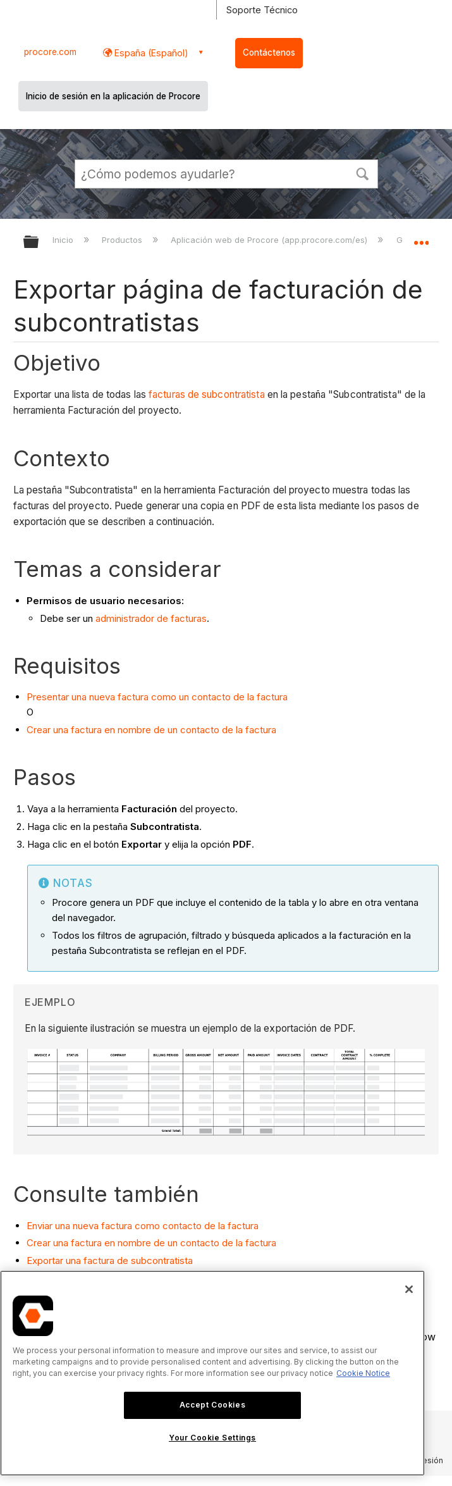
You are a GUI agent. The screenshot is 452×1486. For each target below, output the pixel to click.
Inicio (64, 240)
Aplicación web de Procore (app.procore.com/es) (270, 240)
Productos (123, 240)
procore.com (50, 52)
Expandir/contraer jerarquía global (39, 242)
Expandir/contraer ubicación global (421, 238)
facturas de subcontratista (207, 394)
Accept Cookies (212, 1404)
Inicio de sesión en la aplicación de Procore (113, 96)
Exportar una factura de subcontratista (110, 1260)
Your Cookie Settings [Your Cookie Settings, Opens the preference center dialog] (212, 1437)
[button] (363, 173)
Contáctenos (269, 52)
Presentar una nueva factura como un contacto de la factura (157, 697)
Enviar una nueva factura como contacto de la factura (143, 1226)
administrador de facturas (151, 618)
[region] (212, 1373)
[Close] (409, 1289)
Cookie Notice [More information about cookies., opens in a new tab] (363, 1373)
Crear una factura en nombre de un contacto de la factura (151, 730)
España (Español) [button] (150, 52)
